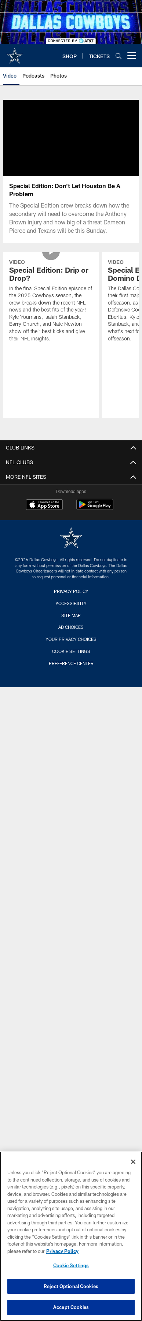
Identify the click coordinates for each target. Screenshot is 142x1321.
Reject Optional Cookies (71, 1286)
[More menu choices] (131, 55)
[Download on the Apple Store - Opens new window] (44, 514)
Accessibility (71, 612)
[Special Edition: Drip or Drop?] (50, 310)
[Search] (118, 56)
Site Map (71, 624)
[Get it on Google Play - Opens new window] (94, 517)
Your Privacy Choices (71, 647)
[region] (71, 1236)
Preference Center (71, 672)
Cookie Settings (71, 660)
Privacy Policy (71, 599)
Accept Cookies (71, 1307)
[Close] (133, 1162)
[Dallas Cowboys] (71, 547)
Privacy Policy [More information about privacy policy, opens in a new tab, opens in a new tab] (62, 1251)
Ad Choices (71, 635)
